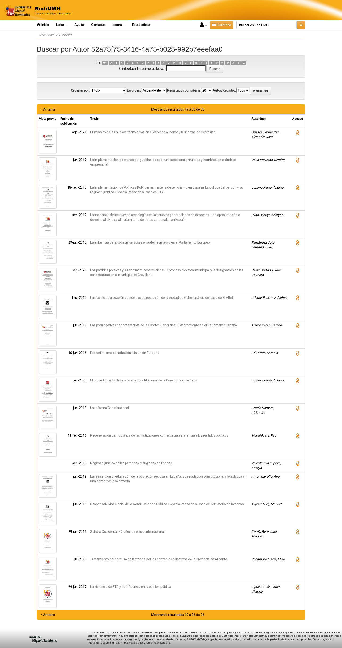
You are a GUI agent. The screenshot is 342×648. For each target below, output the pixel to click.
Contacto (98, 25)
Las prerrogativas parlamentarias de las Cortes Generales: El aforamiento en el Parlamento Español (164, 325)
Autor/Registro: (224, 90)
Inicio (43, 25)
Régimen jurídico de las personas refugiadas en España (131, 463)
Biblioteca (221, 25)
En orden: (134, 90)
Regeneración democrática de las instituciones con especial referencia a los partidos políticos (159, 435)
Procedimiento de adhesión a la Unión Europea (124, 353)
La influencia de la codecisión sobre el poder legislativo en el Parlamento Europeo (150, 242)
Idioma (118, 25)
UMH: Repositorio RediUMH (55, 34)
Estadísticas (141, 25)
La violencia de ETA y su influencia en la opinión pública (130, 587)
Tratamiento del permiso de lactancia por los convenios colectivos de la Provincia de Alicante (158, 559)
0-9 (105, 62)
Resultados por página (183, 90)
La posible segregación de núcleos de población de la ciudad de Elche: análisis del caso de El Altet (161, 297)
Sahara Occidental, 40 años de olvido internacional (127, 531)
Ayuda (79, 25)
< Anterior (48, 109)
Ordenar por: (80, 90)
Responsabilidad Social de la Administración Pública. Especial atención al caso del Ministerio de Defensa (167, 504)
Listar (61, 25)
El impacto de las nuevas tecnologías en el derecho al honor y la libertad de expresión (153, 132)
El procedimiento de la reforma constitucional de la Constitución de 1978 (143, 380)
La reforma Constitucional (109, 408)
